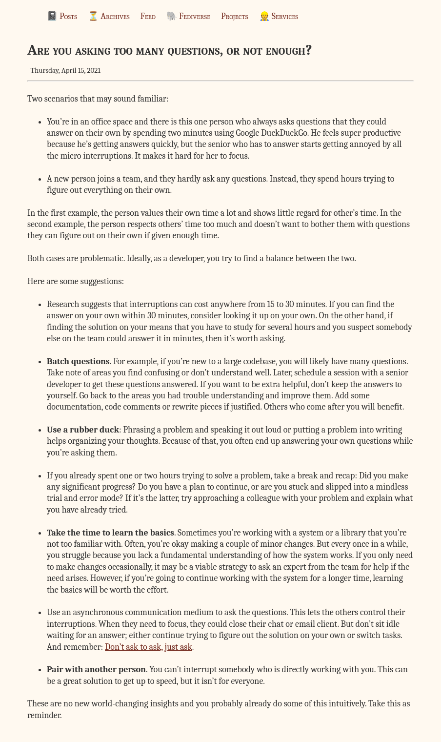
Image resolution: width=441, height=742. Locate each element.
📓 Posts (62, 16)
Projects (234, 16)
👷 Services (278, 16)
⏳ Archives (108, 16)
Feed (148, 16)
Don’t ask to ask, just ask (148, 647)
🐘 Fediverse (188, 16)
